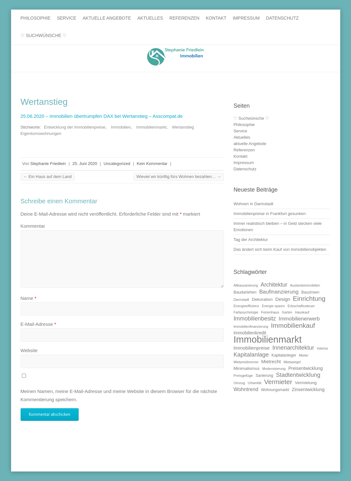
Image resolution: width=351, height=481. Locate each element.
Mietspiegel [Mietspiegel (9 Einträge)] (292, 362)
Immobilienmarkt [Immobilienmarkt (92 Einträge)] (267, 339)
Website (29, 350)
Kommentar (33, 226)
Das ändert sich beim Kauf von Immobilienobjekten (279, 249)
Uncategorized (117, 163)
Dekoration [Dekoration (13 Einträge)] (262, 299)
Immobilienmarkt (151, 127)
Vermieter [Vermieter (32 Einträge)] (278, 381)
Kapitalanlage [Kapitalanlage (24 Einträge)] (251, 354)
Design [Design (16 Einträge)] (282, 299)
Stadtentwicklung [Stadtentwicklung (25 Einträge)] (298, 374)
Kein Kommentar (152, 163)
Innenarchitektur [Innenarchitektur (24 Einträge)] (293, 347)
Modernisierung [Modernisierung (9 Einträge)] (273, 368)
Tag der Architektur (250, 239)
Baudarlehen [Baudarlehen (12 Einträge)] (244, 292)
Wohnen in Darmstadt (253, 203)
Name (28, 298)
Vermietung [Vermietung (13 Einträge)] (306, 382)
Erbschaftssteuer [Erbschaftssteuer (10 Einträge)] (301, 306)
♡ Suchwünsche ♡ (44, 35)
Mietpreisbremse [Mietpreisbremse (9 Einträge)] (245, 362)
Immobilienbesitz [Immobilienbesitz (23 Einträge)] (254, 318)
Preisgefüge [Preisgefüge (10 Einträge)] (243, 375)
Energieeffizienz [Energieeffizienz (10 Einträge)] (246, 306)
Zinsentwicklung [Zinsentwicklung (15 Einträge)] (308, 389)
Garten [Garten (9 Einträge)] (287, 312)
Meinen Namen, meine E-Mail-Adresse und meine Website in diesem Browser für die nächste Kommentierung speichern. (119, 395)
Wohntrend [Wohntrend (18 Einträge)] (245, 389)
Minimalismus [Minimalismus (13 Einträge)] (246, 368)
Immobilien (121, 127)
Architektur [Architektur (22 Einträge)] (274, 285)
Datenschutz (282, 18)
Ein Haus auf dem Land (47, 176)
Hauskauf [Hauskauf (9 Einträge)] (302, 312)
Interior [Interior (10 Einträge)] (322, 348)
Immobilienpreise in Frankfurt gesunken (269, 213)
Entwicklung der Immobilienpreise (75, 127)
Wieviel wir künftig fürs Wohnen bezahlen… (178, 176)
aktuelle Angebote (107, 18)
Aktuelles (150, 18)
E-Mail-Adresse (38, 324)
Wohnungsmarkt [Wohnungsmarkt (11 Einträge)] (275, 390)
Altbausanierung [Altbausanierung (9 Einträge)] (245, 285)
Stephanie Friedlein (48, 163)
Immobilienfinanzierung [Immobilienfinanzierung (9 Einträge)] (250, 326)
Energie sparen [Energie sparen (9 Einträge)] (273, 306)
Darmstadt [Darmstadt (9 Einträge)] (241, 299)
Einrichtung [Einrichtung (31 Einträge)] (309, 298)
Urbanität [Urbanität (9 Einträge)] (254, 383)
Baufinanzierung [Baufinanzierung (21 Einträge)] (278, 291)
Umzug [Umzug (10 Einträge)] (239, 383)
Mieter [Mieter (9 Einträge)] (304, 355)
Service (66, 18)
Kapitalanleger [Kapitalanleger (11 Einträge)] (283, 355)
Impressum (246, 18)
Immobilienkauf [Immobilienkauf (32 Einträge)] (293, 325)
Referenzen (184, 18)
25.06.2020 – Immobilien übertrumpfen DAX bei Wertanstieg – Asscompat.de (102, 116)
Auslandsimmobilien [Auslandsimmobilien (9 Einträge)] (305, 285)
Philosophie (36, 18)
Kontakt (216, 18)
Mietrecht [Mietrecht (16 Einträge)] (271, 361)
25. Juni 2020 (84, 163)
